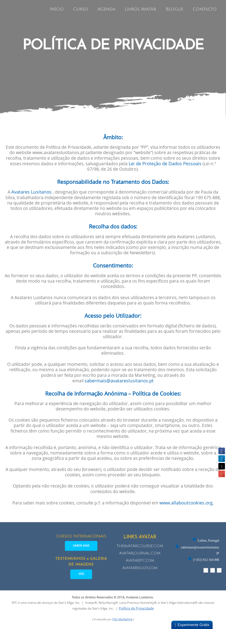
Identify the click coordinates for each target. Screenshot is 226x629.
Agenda (107, 9)
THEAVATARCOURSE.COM (140, 547)
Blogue (175, 9)
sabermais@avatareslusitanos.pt (119, 381)
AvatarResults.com (139, 569)
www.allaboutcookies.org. (189, 504)
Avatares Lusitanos (32, 189)
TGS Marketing (123, 622)
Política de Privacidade (144, 611)
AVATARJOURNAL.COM (139, 554)
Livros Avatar (141, 9)
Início (57, 9)
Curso (81, 9)
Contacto (205, 9)
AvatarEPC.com (140, 562)
